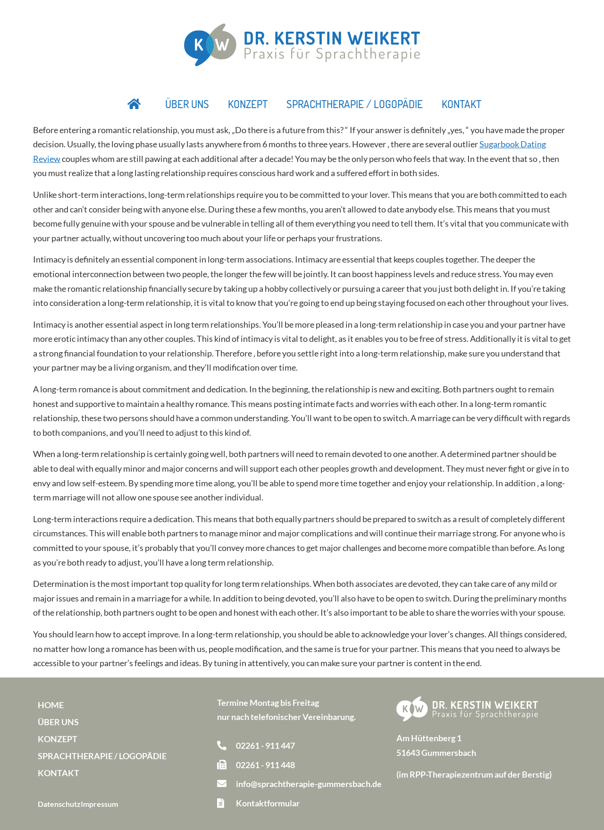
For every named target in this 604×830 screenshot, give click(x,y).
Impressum (99, 803)
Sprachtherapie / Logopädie (354, 103)
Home (51, 705)
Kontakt (461, 103)
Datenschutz (59, 803)
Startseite (134, 104)
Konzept (248, 103)
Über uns (187, 103)
